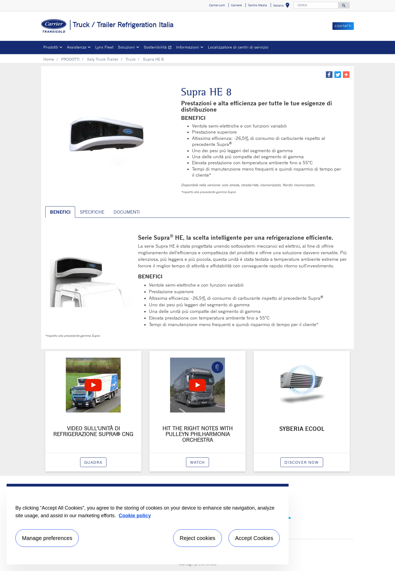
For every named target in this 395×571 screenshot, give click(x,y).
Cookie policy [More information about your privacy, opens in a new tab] (135, 515)
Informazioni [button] (187, 47)
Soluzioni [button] (126, 47)
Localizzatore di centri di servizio (238, 47)
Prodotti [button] (50, 47)
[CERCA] (316, 5)
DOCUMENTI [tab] (127, 212)
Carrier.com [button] (217, 5)
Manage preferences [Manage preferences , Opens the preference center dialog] (47, 538)
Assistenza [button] (76, 47)
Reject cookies (197, 538)
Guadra (93, 462)
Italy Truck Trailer (103, 59)
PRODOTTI (70, 59)
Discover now (301, 462)
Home (48, 59)
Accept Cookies (254, 538)
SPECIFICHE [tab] (92, 212)
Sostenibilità (159, 48)
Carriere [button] (236, 5)
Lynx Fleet (104, 47)
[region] (148, 524)
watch (197, 462)
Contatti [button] (343, 26)
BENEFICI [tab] (60, 212)
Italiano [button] (282, 6)
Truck (131, 59)
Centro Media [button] (257, 5)
